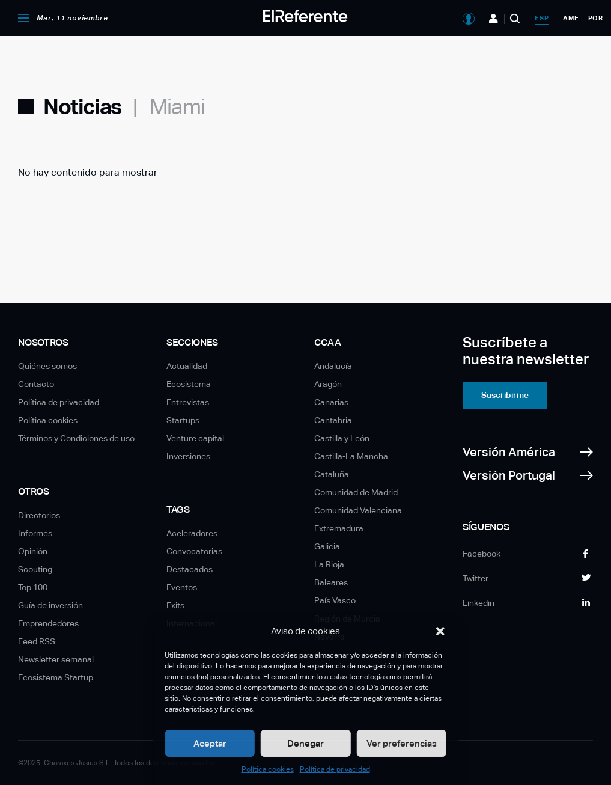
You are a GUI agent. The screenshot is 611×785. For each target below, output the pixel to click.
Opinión (32, 551)
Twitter (475, 578)
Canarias (331, 402)
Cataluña (331, 474)
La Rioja (329, 564)
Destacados (189, 569)
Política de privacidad (335, 769)
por (595, 18)
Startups (182, 420)
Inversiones (188, 456)
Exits (175, 605)
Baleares (331, 582)
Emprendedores (48, 623)
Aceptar (209, 743)
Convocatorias (194, 551)
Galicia (327, 546)
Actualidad (186, 366)
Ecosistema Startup (55, 677)
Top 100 (32, 587)
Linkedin (478, 603)
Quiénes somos (47, 366)
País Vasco (335, 600)
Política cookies (268, 769)
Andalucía (333, 366)
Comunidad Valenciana (358, 510)
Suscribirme (505, 395)
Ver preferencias (401, 743)
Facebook (481, 553)
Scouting (35, 569)
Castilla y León (341, 438)
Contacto (36, 384)
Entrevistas (187, 402)
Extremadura (338, 528)
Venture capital (195, 438)
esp (542, 18)
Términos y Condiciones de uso (76, 438)
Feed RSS (36, 641)
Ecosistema (188, 384)
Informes (35, 533)
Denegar (305, 743)
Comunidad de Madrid (356, 492)
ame (571, 18)
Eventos (181, 587)
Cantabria (333, 420)
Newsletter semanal (56, 659)
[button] (440, 631)
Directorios (39, 515)
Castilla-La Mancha (351, 456)
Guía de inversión (50, 605)
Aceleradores (191, 533)
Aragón (328, 384)
